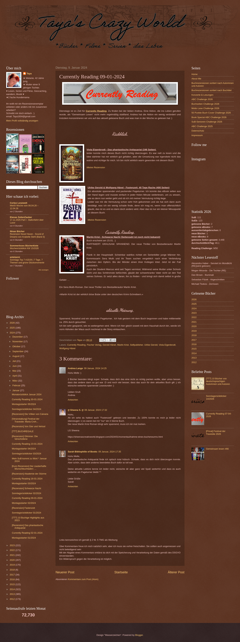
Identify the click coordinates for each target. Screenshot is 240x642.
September (18, 351)
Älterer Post (176, 572)
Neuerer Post (65, 572)
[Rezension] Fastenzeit (23, 508)
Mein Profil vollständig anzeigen (22, 120)
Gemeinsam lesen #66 (217, 448)
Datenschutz (197, 130)
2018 (12, 569)
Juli (14, 361)
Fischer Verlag (94, 345)
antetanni (15, 257)
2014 (12, 589)
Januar (16, 390)
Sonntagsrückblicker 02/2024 (26, 493)
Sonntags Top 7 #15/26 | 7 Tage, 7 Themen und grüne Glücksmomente (27, 261)
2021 (12, 555)
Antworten (73, 399)
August (16, 356)
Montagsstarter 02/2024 (24, 503)
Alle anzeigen (43, 270)
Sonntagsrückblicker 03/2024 (26, 453)
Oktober (16, 346)
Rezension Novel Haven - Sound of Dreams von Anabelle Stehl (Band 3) (27, 235)
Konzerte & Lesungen (202, 95)
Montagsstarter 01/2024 (24, 537)
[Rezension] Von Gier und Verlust (28, 426)
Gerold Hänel (109, 345)
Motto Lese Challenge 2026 (205, 108)
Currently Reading (96, 111)
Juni (14, 366)
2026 (12, 322)
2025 (12, 327)
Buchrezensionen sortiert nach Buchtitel (211, 90)
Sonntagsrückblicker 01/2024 (26, 512)
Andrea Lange (75, 368)
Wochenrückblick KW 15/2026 (24, 248)
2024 (12, 332)
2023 (12, 545)
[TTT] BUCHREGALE (23, 431)
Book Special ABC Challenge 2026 (208, 117)
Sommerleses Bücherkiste (24, 245)
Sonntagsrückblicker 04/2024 (26, 409)
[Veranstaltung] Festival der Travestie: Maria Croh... (25, 420)
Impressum (197, 135)
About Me (196, 78)
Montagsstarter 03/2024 (24, 483)
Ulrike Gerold (151, 345)
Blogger (139, 635)
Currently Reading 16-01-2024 (27, 478)
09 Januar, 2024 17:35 (109, 451)
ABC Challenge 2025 (202, 126)
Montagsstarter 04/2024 (24, 448)
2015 (12, 584)
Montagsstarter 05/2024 (24, 404)
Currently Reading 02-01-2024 (27, 532)
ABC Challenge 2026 (202, 99)
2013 (12, 594)
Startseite (121, 572)
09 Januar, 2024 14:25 (95, 368)
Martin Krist (123, 345)
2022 (12, 550)
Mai (14, 370)
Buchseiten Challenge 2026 (205, 104)
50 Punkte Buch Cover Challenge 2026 (211, 112)
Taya (29, 73)
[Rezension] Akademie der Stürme (29, 473)
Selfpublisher (136, 345)
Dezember (17, 336)
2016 (12, 579)
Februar (16, 385)
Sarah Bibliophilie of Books (82, 451)
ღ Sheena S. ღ (75, 410)
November (17, 341)
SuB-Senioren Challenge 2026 (206, 121)
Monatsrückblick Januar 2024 (26, 394)
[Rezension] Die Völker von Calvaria (30, 414)
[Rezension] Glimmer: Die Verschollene (25, 437)
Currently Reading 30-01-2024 (27, 399)
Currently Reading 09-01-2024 (27, 498)
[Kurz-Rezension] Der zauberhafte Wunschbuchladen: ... (29, 467)
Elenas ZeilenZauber (21, 217)
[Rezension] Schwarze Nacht (26, 488)
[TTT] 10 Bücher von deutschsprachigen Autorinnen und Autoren (218, 381)
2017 (12, 574)
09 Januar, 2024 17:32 (96, 410)
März (15, 380)
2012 (12, 599)
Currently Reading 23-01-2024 (27, 444)
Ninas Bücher (17, 231)
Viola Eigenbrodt (167, 345)
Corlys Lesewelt (18, 203)
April (14, 375)
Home (194, 74)
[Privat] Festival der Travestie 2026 (215, 432)
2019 (12, 564)
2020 (12, 560)
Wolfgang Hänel (67, 348)
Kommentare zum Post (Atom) (83, 579)
